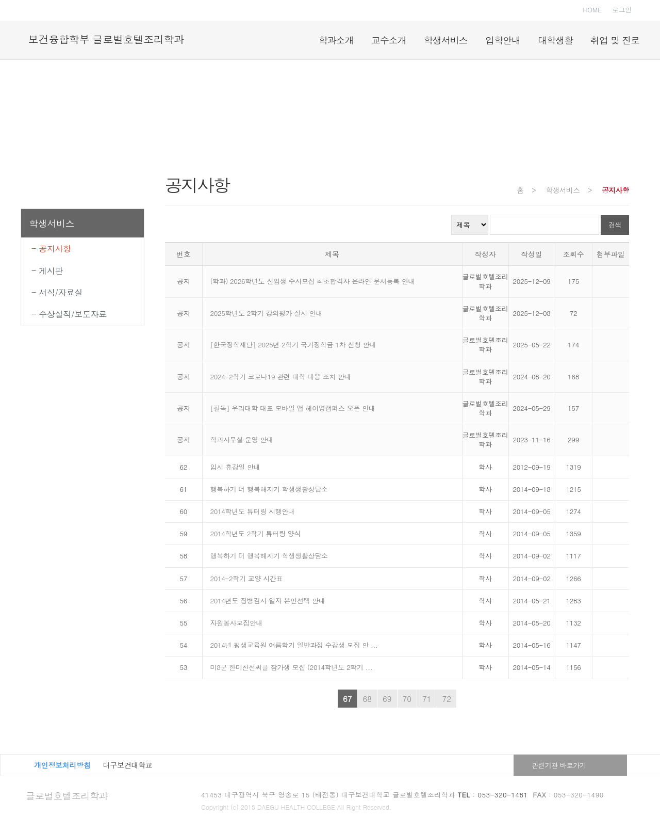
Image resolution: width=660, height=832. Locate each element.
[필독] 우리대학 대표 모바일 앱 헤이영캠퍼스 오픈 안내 (292, 408)
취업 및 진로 (614, 40)
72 (447, 698)
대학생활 (555, 40)
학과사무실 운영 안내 (241, 439)
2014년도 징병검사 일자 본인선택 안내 (267, 600)
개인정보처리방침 (62, 765)
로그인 (622, 9)
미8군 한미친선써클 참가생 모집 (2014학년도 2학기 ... (291, 667)
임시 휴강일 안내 (235, 467)
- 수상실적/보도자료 (69, 314)
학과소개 (336, 40)
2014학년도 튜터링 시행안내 (252, 511)
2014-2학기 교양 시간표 (246, 578)
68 (367, 698)
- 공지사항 (51, 248)
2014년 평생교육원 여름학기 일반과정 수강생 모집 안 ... (294, 645)
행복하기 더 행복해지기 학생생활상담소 (269, 489)
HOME (592, 9)
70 (407, 698)
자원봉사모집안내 (236, 623)
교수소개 (388, 40)
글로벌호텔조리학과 (67, 795)
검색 (614, 225)
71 (427, 698)
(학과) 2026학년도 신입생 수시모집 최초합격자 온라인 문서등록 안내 (312, 281)
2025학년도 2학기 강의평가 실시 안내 (266, 313)
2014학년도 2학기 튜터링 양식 (255, 533)
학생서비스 (446, 40)
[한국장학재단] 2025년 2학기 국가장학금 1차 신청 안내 (293, 344)
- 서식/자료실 (56, 292)
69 (387, 698)
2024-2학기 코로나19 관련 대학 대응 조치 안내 (280, 376)
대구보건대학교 (128, 765)
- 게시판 (47, 271)
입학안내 (502, 40)
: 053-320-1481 (493, 794)
